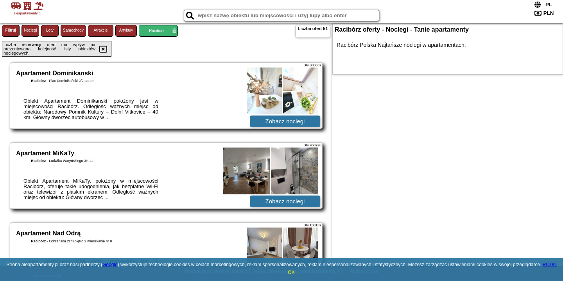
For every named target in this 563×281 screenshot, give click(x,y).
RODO (550, 264)
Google (110, 264)
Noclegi (30, 30)
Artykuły (126, 30)
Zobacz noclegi (285, 121)
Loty (50, 30)
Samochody (73, 30)
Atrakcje (100, 30)
